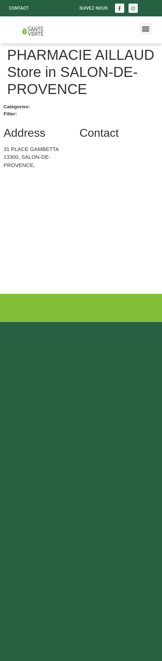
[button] (146, 29)
